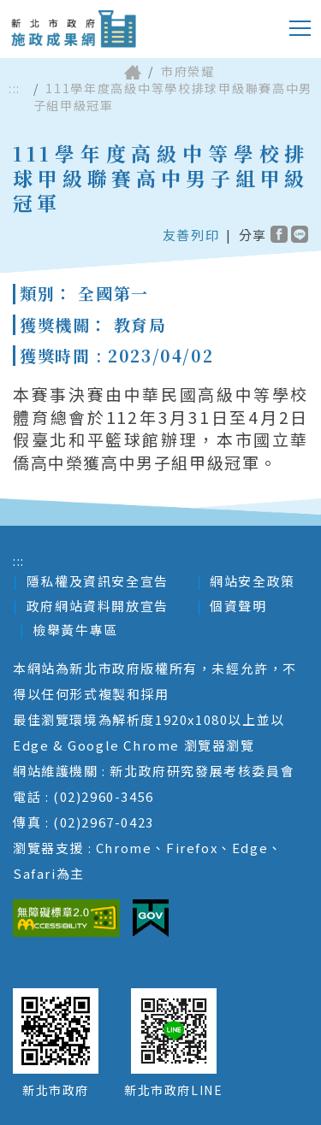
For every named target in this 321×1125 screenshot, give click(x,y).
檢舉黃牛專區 (75, 630)
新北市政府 (55, 1089)
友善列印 (191, 235)
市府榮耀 (187, 71)
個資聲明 (238, 606)
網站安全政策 (252, 581)
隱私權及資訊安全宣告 (98, 581)
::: (15, 88)
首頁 (132, 71)
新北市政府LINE (173, 1089)
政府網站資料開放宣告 (98, 606)
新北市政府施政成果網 (73, 29)
